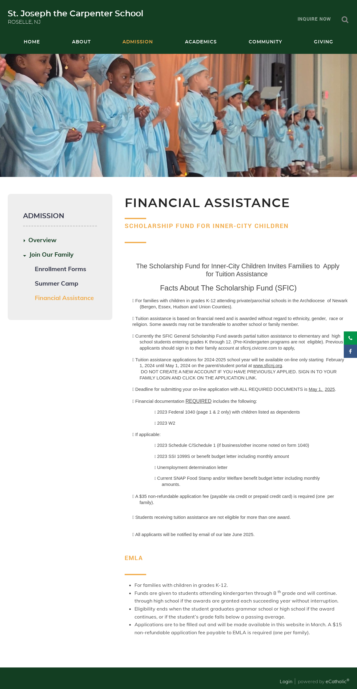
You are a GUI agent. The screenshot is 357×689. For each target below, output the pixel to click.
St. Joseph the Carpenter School (75, 14)
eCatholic (337, 681)
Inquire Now (314, 19)
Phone (350, 338)
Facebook (350, 351)
